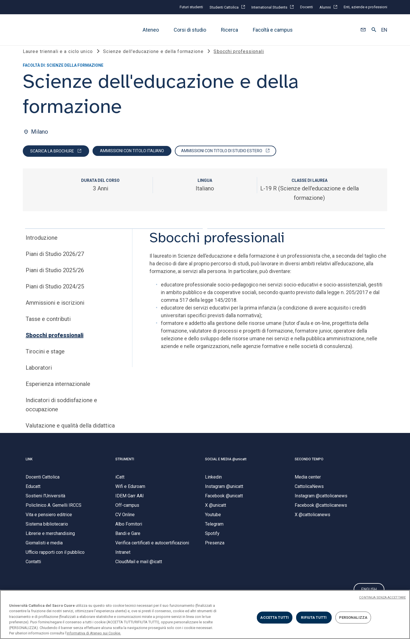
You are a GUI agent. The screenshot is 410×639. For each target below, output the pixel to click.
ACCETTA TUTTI (274, 617)
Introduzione (42, 245)
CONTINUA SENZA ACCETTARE (382, 597)
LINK (29, 467)
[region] (205, 614)
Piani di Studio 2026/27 (55, 261)
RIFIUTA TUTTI (314, 617)
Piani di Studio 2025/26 (55, 277)
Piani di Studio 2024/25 (55, 293)
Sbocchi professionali (54, 342)
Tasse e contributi (48, 326)
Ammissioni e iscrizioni (55, 310)
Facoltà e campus (273, 30)
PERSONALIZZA (353, 617)
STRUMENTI (124, 467)
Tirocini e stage (45, 358)
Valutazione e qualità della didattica (70, 433)
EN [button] (384, 30)
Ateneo (151, 30)
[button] (363, 30)
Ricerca (229, 30)
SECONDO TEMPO (309, 467)
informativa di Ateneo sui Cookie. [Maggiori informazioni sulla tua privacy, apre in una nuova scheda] (94, 633)
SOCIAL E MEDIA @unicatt (226, 467)
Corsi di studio (190, 30)
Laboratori (39, 375)
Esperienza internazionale (58, 391)
